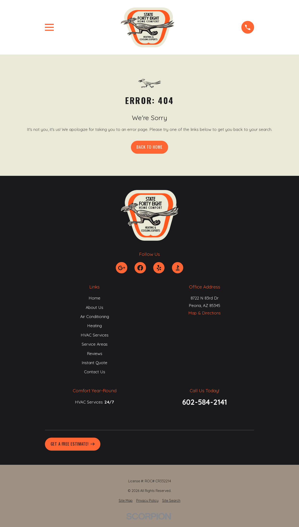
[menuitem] (126, 501)
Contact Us (94, 371)
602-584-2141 (204, 402)
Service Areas (94, 344)
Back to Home (149, 147)
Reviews (94, 353)
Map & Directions (204, 312)
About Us (94, 307)
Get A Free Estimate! (73, 444)
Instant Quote (94, 362)
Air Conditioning (94, 316)
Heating (94, 325)
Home (94, 298)
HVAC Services (94, 334)
